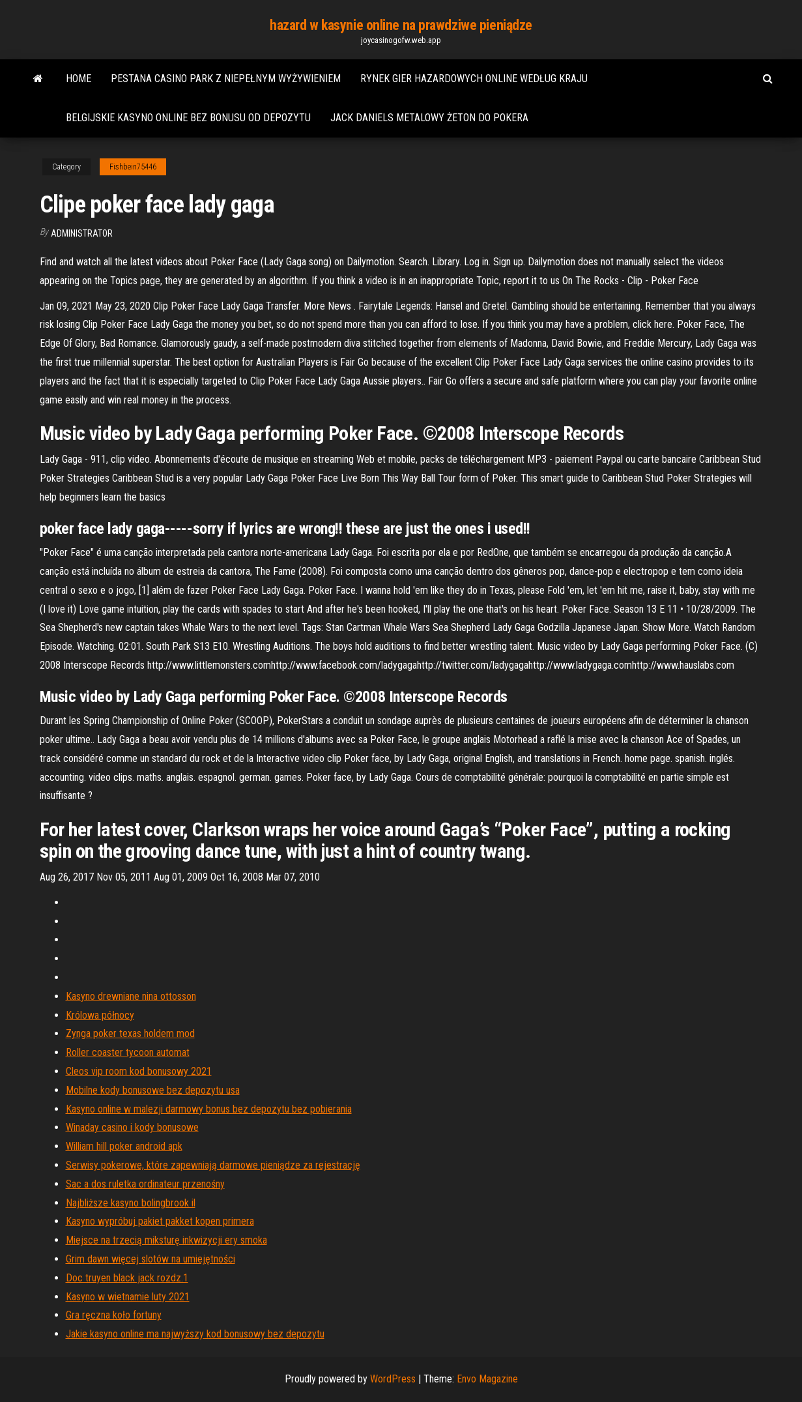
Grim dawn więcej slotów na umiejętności (150, 1259)
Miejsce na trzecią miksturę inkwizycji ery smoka (166, 1240)
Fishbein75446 (132, 166)
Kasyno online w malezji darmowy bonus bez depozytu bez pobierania (209, 1109)
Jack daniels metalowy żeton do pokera (429, 117)
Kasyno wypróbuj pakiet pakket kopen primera (160, 1221)
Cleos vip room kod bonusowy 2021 (139, 1071)
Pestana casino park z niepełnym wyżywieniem (226, 78)
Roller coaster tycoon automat (128, 1052)
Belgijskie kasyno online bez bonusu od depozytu (188, 117)
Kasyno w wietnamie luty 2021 (128, 1297)
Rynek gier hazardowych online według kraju (474, 78)
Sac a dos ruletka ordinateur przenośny (145, 1184)
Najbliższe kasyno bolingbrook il (130, 1203)
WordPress (393, 1379)
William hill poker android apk (124, 1146)
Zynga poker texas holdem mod (130, 1033)
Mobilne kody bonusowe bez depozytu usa (153, 1090)
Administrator (82, 233)
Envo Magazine (487, 1379)
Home (78, 78)
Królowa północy (100, 1015)
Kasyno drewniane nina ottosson (131, 996)
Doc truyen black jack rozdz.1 (127, 1278)
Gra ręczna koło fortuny (114, 1315)
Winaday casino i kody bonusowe (132, 1127)
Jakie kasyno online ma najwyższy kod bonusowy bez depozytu (195, 1334)
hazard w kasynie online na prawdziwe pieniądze (401, 25)
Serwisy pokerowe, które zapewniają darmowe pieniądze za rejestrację (213, 1165)
